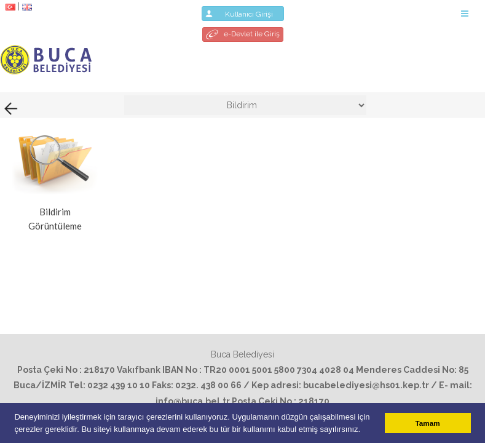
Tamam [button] (428, 423)
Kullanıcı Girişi (242, 13)
